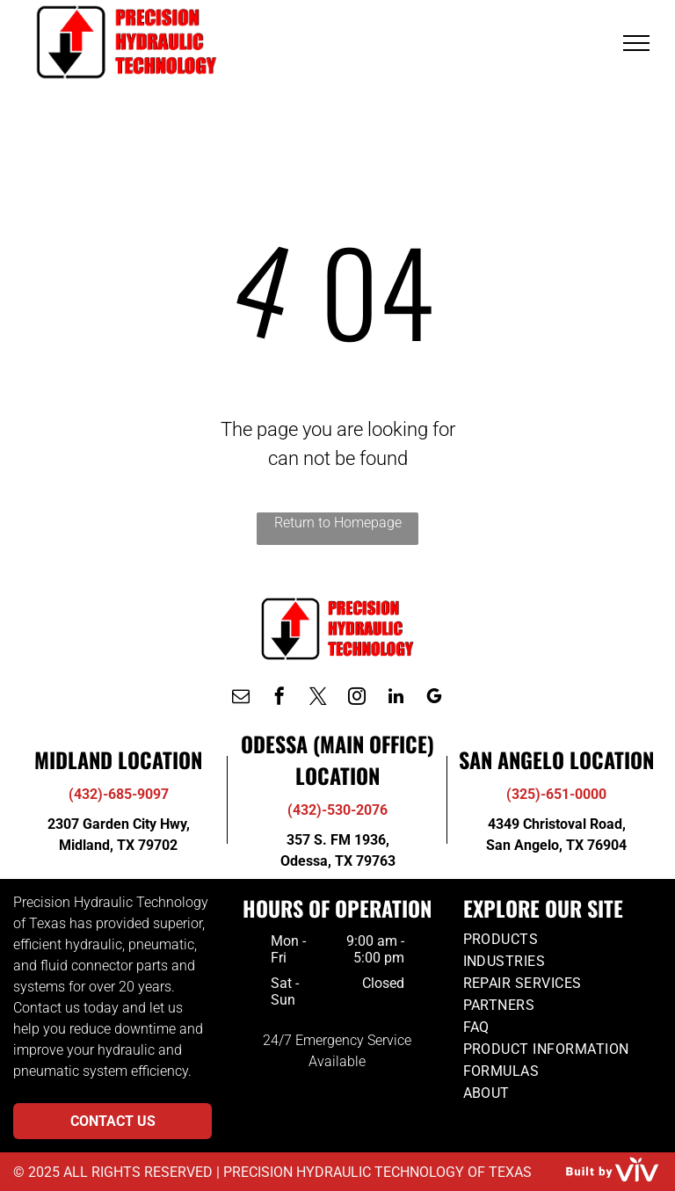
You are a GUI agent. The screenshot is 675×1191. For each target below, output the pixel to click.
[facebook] (279, 698)
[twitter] (318, 698)
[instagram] (357, 698)
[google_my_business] (434, 698)
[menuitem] (562, 939)
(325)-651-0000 (556, 794)
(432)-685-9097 (119, 794)
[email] (241, 698)
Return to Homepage (338, 522)
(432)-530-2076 (337, 810)
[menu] (636, 43)
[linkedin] (395, 698)
